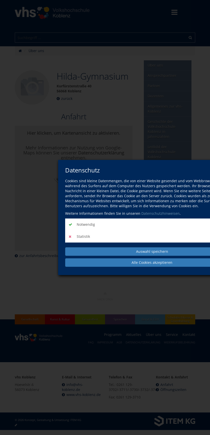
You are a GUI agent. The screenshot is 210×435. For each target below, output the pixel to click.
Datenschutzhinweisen (160, 213)
